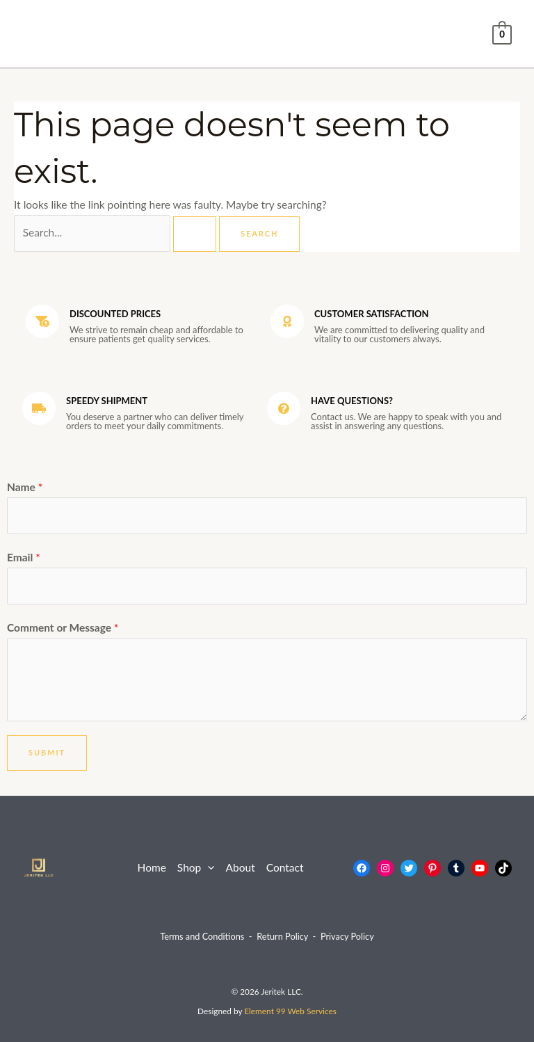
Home (152, 867)
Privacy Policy (347, 936)
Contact (285, 867)
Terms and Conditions (202, 936)
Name (24, 487)
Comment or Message (62, 627)
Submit (47, 752)
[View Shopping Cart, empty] (502, 33)
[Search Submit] (194, 234)
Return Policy (282, 936)
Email (23, 557)
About (240, 867)
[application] (207, 868)
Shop (196, 868)
